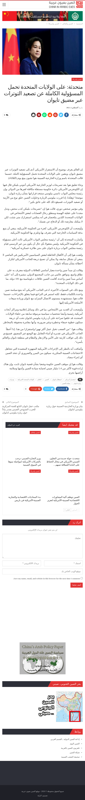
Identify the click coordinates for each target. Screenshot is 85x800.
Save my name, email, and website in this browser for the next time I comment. (46, 578)
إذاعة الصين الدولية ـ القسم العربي (65, 739)
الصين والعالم (35, 432)
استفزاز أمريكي (70, 379)
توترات (11, 379)
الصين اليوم (75, 743)
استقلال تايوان (57, 379)
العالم (39, 379)
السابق (75, 509)
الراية (40, 795)
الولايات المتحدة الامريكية (26, 379)
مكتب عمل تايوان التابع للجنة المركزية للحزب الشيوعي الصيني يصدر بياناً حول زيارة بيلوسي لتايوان (20, 409)
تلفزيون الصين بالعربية (70, 748)
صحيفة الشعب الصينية (70, 756)
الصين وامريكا (77, 79)
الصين (47, 379)
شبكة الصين (75, 752)
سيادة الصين (66, 383)
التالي (67, 509)
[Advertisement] (42, 141)
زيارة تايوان (77, 383)
